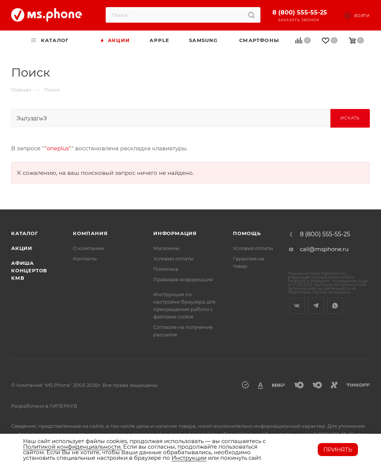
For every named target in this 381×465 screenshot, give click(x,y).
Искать (350, 118)
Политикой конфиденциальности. (72, 446)
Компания (90, 233)
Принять (337, 449)
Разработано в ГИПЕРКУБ (44, 406)
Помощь (247, 233)
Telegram (316, 306)
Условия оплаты (173, 259)
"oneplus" (58, 148)
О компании (88, 248)
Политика (165, 269)
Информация (175, 233)
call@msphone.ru (324, 249)
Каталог (24, 233)
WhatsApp (335, 306)
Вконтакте (297, 306)
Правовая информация (183, 279)
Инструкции (189, 457)
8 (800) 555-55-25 (299, 12)
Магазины (166, 248)
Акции (21, 248)
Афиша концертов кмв (29, 270)
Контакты (85, 259)
